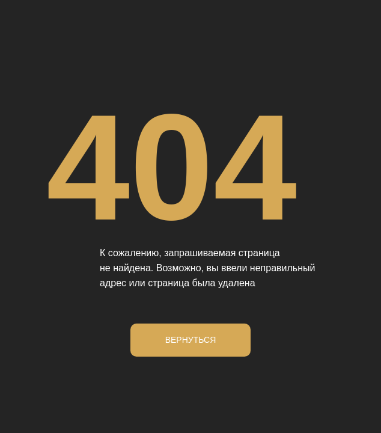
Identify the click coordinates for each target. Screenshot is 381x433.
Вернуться (190, 340)
